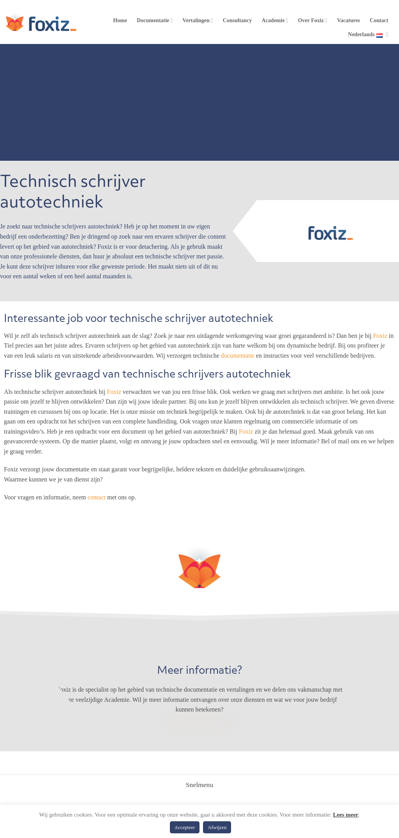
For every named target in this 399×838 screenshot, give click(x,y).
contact (97, 497)
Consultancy (237, 20)
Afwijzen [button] (217, 827)
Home (120, 20)
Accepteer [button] (185, 827)
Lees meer (345, 815)
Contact (379, 20)
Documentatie (155, 20)
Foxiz (380, 335)
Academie (275, 20)
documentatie (237, 355)
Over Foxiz (312, 20)
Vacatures (348, 20)
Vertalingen (197, 20)
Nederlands (368, 35)
